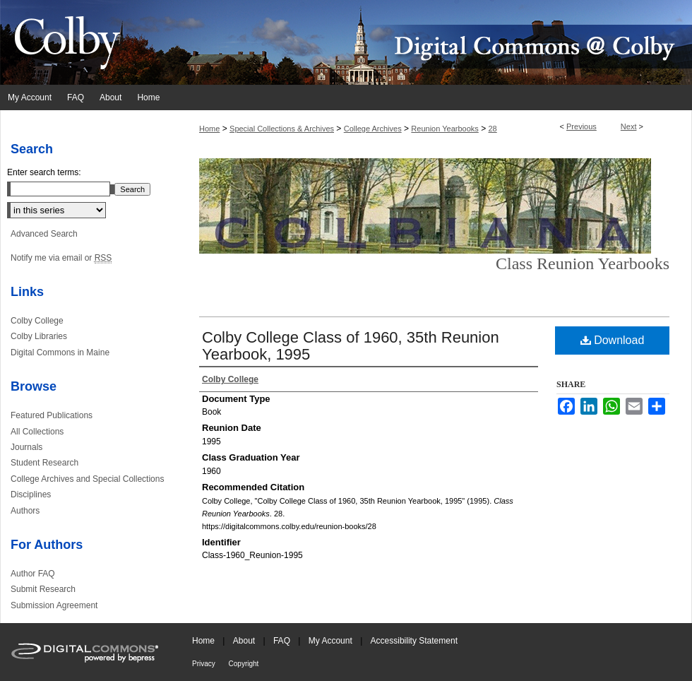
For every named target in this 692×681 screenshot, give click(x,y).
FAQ (282, 641)
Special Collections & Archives (281, 128)
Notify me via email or (61, 258)
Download (612, 340)
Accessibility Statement (414, 641)
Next (629, 126)
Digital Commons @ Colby (430, 42)
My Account (331, 641)
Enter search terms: (44, 172)
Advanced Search (44, 234)
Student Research (44, 463)
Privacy (204, 664)
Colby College (37, 321)
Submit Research (43, 589)
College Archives (373, 128)
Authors (25, 511)
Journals (26, 447)
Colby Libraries (39, 336)
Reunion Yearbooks (444, 128)
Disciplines (31, 494)
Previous (581, 126)
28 (492, 128)
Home (209, 128)
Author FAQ (33, 574)
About (245, 641)
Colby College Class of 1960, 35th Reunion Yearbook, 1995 (350, 345)
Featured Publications (52, 415)
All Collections (37, 432)
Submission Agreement (54, 605)
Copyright (244, 664)
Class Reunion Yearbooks (582, 263)
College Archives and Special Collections (87, 479)
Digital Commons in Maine (60, 352)
